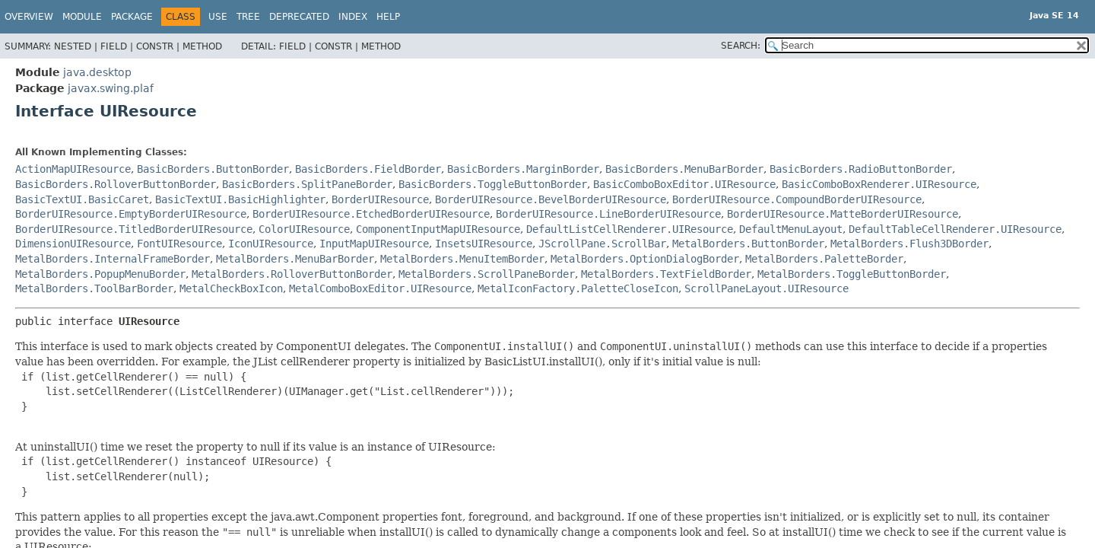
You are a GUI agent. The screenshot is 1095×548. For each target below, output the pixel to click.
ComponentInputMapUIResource (438, 229)
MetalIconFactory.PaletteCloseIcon (578, 288)
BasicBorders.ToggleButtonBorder (492, 184)
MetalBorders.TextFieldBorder (666, 274)
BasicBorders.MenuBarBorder (684, 169)
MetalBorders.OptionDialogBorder (645, 259)
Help (388, 16)
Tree (248, 16)
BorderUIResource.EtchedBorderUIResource (371, 214)
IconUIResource (270, 243)
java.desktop (97, 72)
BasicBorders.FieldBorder (368, 169)
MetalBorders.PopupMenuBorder (100, 274)
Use (217, 16)
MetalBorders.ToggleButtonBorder (851, 274)
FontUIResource (179, 243)
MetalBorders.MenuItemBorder (462, 259)
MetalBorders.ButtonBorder (748, 243)
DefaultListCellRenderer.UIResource (629, 229)
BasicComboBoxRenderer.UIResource (879, 184)
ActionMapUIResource (73, 169)
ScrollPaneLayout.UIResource (766, 288)
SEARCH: (740, 45)
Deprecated (299, 16)
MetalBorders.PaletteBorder (824, 259)
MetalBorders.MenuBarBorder (295, 259)
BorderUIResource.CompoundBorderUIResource (797, 199)
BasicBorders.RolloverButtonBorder (115, 184)
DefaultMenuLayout (791, 229)
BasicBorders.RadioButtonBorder (861, 169)
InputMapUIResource (374, 243)
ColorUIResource (304, 229)
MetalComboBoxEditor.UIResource (380, 288)
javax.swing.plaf (111, 88)
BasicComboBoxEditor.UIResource (684, 184)
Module (82, 16)
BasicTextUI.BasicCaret (82, 199)
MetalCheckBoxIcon (231, 288)
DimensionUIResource (73, 243)
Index (352, 16)
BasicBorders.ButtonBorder (213, 169)
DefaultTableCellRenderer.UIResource (955, 229)
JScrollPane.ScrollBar (602, 243)
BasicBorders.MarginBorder (523, 169)
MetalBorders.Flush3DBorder (909, 243)
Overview (29, 16)
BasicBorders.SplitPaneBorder (307, 184)
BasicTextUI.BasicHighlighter (240, 199)
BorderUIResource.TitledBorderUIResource (133, 229)
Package (132, 16)
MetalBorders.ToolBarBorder (94, 288)
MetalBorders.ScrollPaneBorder (486, 274)
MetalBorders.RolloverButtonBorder (292, 274)
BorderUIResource (380, 199)
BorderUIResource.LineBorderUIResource (608, 214)
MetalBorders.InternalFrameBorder (112, 259)
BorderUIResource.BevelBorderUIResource (550, 199)
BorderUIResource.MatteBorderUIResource (842, 214)
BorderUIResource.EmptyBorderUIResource (130, 214)
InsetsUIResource (483, 243)
